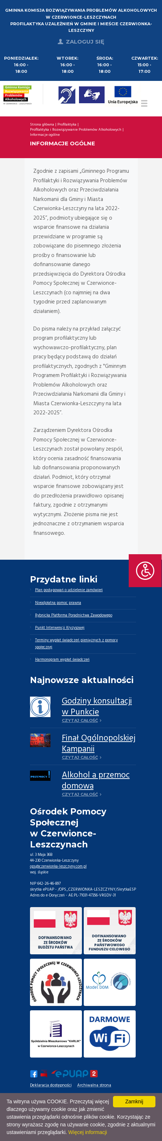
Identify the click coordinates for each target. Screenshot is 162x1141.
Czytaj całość (80, 720)
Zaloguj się (85, 41)
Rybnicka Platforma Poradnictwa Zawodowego (73, 615)
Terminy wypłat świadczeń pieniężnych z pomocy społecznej (76, 643)
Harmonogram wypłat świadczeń (62, 660)
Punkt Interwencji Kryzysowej (59, 628)
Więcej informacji (87, 1132)
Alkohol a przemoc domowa (96, 781)
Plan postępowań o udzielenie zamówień (69, 590)
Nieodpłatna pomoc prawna (58, 603)
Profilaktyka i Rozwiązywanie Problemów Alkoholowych (75, 130)
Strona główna (42, 124)
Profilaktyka (66, 124)
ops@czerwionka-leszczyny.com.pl (58, 867)
